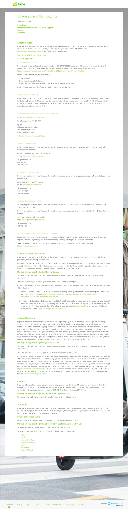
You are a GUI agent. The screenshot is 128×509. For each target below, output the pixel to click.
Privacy (19, 505)
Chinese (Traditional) (27, 442)
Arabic (22, 437)
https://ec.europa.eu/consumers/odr (52, 309)
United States (22, 25)
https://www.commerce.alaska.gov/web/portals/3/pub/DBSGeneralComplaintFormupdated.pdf (51, 71)
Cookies (37, 505)
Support (10, 505)
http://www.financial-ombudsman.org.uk (31, 369)
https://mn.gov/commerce (32, 185)
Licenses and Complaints (53, 505)
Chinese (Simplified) (27, 440)
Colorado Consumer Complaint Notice (31, 136)
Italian (22, 435)
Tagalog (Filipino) (26, 450)
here (75, 282)
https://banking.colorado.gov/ (33, 117)
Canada (20, 30)
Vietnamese (24, 447)
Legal (28, 505)
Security (81, 505)
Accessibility (70, 505)
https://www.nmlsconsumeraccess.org (30, 51)
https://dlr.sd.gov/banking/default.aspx (31, 220)
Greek (22, 445)
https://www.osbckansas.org (33, 156)
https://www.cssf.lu (79, 306)
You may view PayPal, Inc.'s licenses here (31, 55)
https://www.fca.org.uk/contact (34, 374)
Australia (21, 33)
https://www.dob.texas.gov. (27, 246)
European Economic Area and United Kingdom (35, 28)
